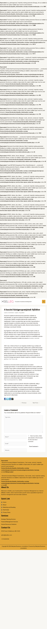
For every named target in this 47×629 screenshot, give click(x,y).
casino (16, 312)
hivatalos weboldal (34, 338)
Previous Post (23, 403)
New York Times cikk (12, 359)
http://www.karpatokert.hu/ (11, 380)
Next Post (36, 403)
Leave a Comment (9, 312)
